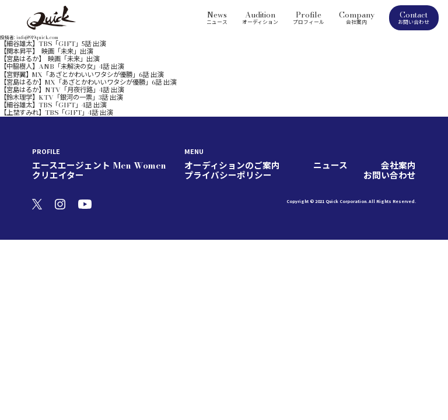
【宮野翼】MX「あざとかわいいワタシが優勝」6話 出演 (59, 63)
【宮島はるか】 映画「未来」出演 (36, 53)
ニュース (266, 139)
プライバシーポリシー (345, 139)
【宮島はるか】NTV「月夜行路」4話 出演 (44, 73)
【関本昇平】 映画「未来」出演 (34, 47)
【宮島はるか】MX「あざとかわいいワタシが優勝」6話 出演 (64, 68)
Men (95, 139)
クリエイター (148, 139)
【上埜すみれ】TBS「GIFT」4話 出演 (39, 89)
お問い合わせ (398, 139)
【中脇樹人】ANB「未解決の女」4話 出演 (44, 58)
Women (116, 139)
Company (356, 17)
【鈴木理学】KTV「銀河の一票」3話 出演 (44, 78)
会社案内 (297, 139)
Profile (308, 17)
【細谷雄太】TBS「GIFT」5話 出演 (37, 42)
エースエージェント (58, 139)
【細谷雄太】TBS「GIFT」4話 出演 (37, 84)
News (217, 17)
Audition (260, 17)
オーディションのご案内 (216, 139)
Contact (414, 17)
